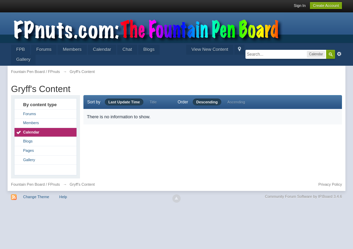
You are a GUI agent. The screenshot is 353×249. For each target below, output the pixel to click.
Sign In (299, 5)
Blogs (149, 49)
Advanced (339, 54)
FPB (20, 49)
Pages (28, 150)
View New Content (209, 49)
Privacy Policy (330, 184)
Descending (207, 102)
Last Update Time (124, 102)
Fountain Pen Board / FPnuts (35, 184)
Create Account (326, 5)
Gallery (23, 59)
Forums (43, 49)
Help (63, 197)
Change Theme (36, 197)
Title (153, 102)
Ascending (236, 102)
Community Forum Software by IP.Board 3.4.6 (303, 196)
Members (72, 49)
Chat (127, 49)
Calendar (102, 49)
